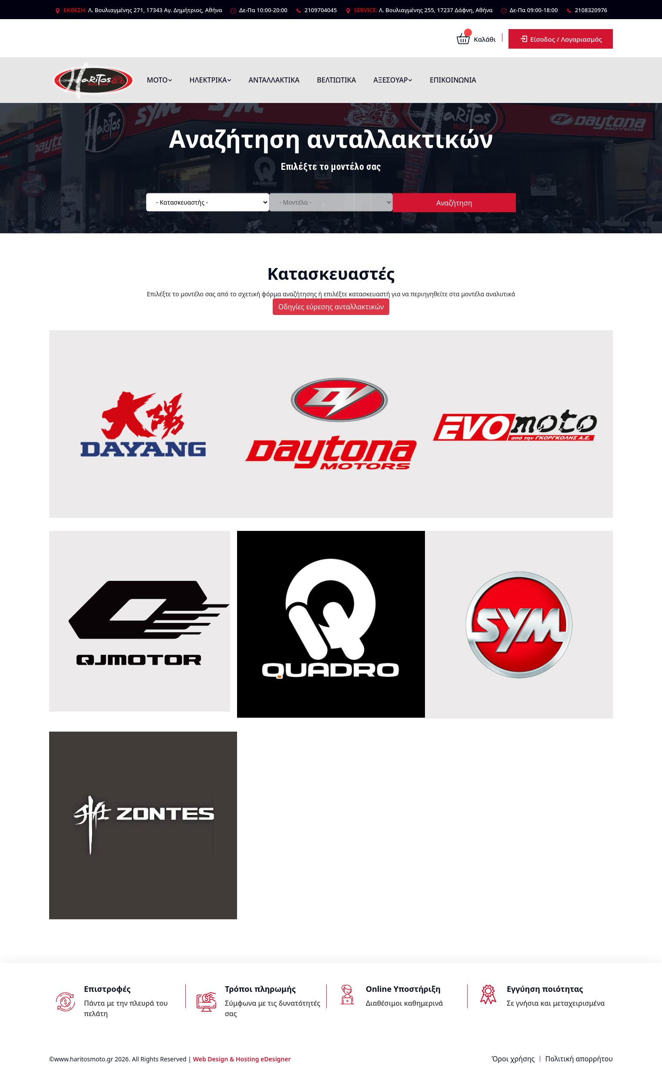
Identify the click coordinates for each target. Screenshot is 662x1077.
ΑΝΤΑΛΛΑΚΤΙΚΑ (274, 80)
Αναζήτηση (454, 202)
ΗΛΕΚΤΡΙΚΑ (210, 80)
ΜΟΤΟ (159, 80)
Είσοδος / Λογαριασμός (560, 38)
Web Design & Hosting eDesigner (242, 1059)
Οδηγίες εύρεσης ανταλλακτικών (331, 307)
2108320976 (591, 10)
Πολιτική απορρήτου (579, 1059)
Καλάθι (476, 39)
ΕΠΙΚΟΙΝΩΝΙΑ (453, 80)
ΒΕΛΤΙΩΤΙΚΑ (336, 80)
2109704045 (320, 10)
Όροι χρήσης (513, 1059)
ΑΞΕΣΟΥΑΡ (392, 80)
